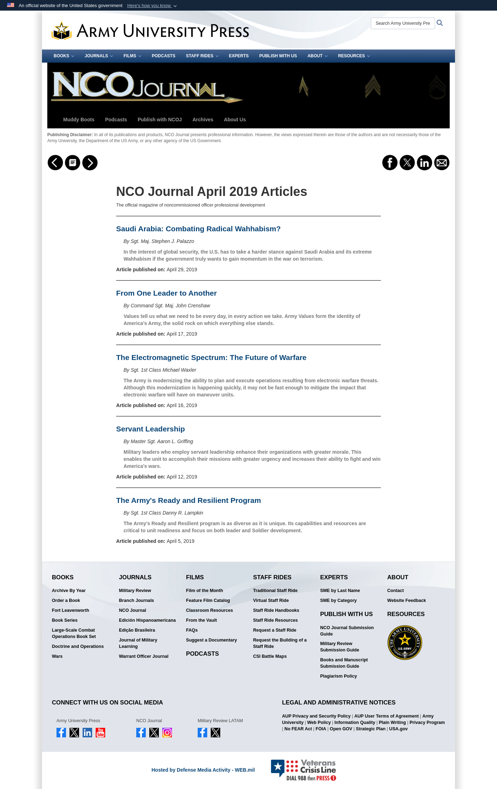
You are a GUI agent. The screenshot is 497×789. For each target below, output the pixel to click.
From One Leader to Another (166, 293)
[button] (152, 5)
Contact (395, 590)
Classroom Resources (209, 610)
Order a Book (66, 600)
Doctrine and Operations (78, 646)
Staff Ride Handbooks (276, 610)
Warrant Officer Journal (143, 656)
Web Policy (319, 722)
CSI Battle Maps (270, 656)
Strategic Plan (370, 728)
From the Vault (201, 620)
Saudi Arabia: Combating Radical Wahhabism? (198, 229)
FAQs (192, 630)
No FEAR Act (298, 728)
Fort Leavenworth (70, 610)
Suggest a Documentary (211, 640)
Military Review (135, 590)
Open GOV (341, 728)
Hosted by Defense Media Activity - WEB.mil (203, 770)
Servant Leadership (150, 429)
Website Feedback (406, 600)
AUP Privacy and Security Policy (316, 716)
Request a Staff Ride (274, 630)
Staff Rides (202, 55)
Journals (99, 55)
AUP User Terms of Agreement (386, 716)
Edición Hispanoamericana (147, 620)
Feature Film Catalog (208, 600)
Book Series (65, 620)
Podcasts (163, 55)
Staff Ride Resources (275, 620)
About (317, 55)
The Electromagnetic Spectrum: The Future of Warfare (211, 357)
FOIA (321, 728)
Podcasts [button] (116, 119)
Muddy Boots (79, 119)
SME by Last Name (340, 590)
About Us (235, 119)
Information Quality (354, 722)
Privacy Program (427, 722)
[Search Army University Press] (403, 23)
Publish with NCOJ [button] (160, 119)
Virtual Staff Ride (271, 600)
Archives (202, 119)
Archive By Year (69, 590)
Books (64, 55)
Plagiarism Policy (338, 676)
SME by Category (338, 600)
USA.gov (398, 728)
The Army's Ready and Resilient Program (188, 500)
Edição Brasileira (137, 630)
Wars (57, 656)
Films (132, 55)
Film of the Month (204, 590)
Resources (354, 55)
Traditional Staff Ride (275, 590)
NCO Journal (132, 610)
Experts (239, 55)
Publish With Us (278, 55)
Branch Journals (136, 600)
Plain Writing (392, 722)
